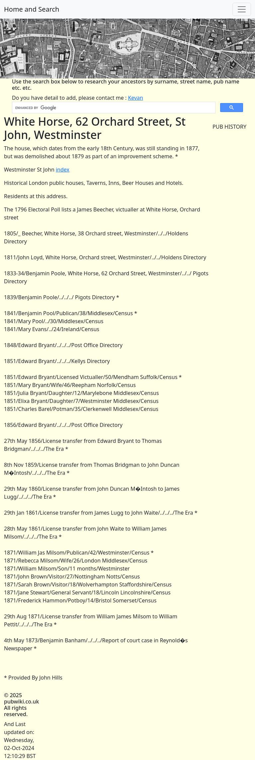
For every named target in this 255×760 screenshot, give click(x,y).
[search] (113, 108)
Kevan (135, 97)
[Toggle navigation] (241, 9)
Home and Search (31, 9)
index (62, 169)
